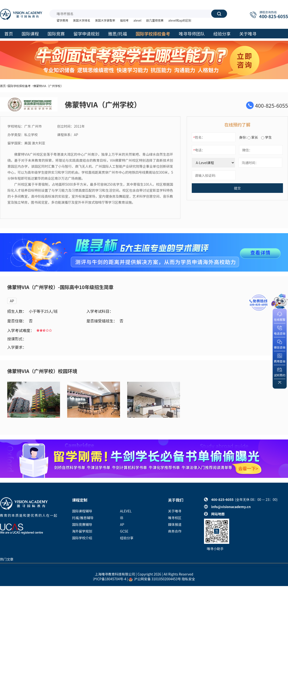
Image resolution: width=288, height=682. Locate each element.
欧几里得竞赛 (154, 20)
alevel (137, 20)
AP (12, 300)
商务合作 (174, 531)
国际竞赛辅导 (82, 524)
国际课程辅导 (82, 511)
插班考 (124, 20)
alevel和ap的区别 (179, 20)
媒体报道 (174, 524)
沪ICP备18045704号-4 (109, 578)
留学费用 (62, 20)
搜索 (219, 14)
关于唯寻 (174, 511)
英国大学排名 (81, 20)
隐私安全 (188, 578)
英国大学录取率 (105, 20)
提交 (237, 188)
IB (121, 517)
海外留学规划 (82, 531)
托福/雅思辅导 (83, 517)
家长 (252, 137)
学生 (266, 137)
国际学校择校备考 (19, 86)
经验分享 (126, 537)
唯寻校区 (174, 517)
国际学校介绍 (82, 537)
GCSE (124, 531)
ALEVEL (126, 511)
